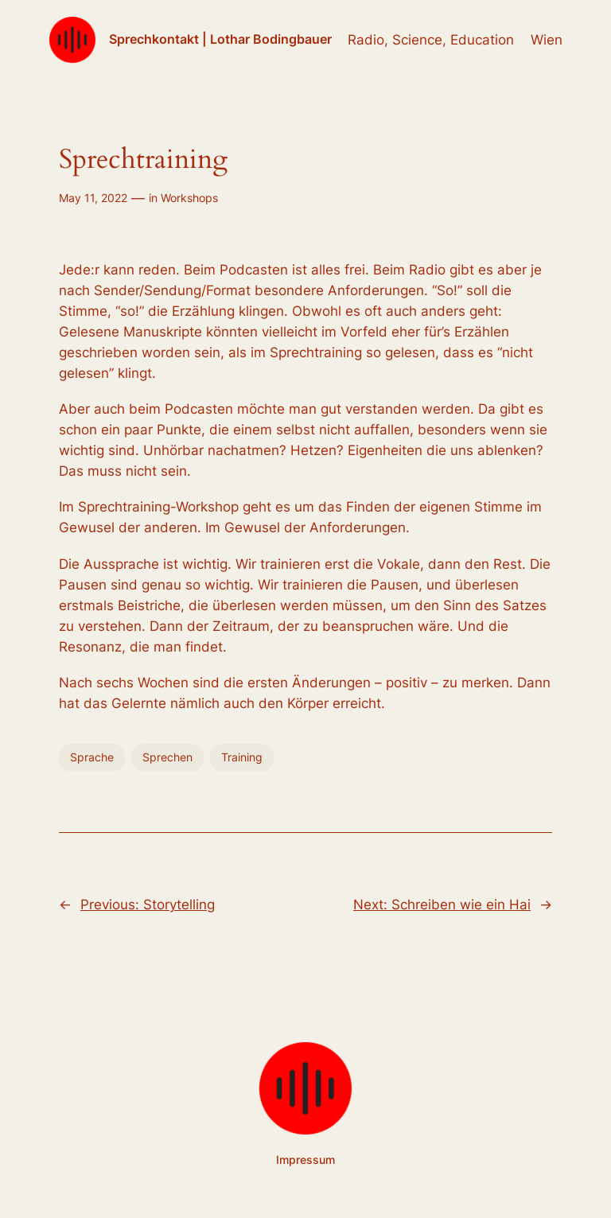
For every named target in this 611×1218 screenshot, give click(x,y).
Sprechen (167, 757)
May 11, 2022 (93, 197)
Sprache (92, 757)
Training (242, 757)
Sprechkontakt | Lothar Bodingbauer (220, 39)
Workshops (189, 197)
